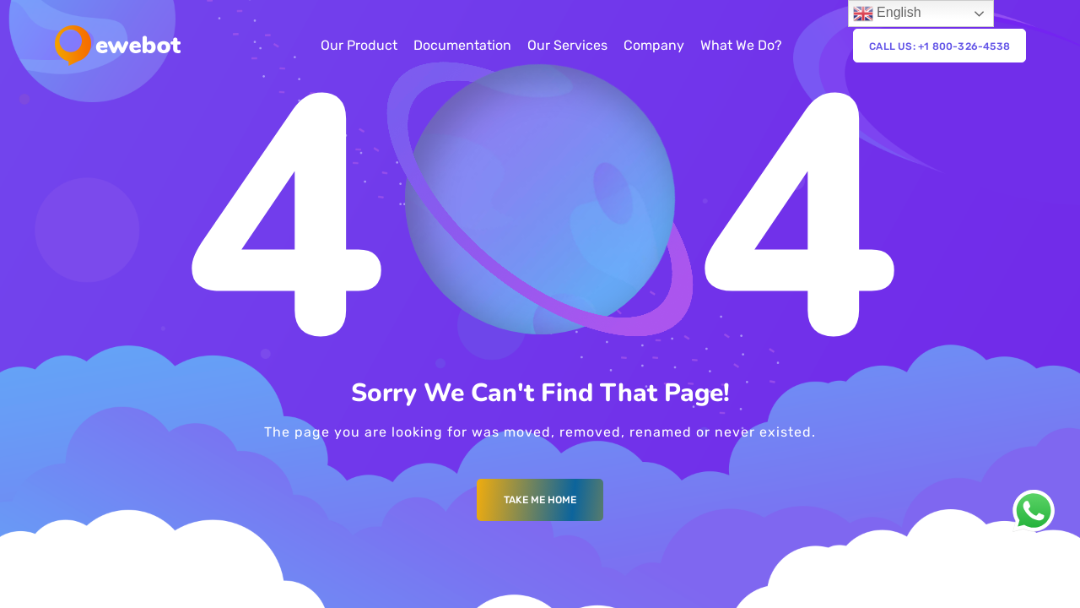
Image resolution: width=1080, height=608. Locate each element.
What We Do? (741, 45)
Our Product (359, 45)
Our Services (567, 45)
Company (654, 45)
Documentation (462, 45)
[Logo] (118, 45)
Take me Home (540, 500)
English (887, 13)
